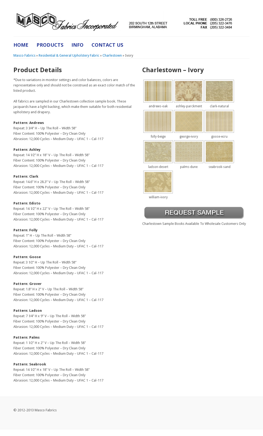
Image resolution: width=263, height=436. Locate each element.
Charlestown (112, 55)
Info (77, 45)
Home (20, 45)
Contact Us (107, 45)
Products (49, 45)
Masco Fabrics (24, 55)
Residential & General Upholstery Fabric (69, 55)
